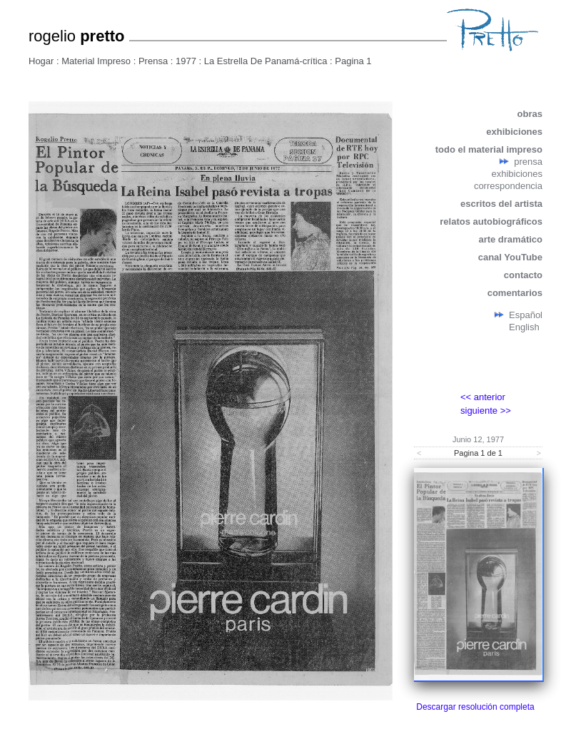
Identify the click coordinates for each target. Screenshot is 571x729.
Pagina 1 (353, 61)
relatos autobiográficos (491, 221)
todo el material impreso (488, 149)
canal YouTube (510, 257)
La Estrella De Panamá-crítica (266, 61)
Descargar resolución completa (475, 707)
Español (525, 315)
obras (529, 113)
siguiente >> (485, 410)
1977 (186, 61)
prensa (528, 161)
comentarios (514, 292)
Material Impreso (96, 61)
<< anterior (482, 397)
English (524, 327)
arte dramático (510, 239)
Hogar (41, 61)
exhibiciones (514, 131)
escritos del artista (501, 203)
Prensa (153, 61)
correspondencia (508, 185)
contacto (523, 275)
